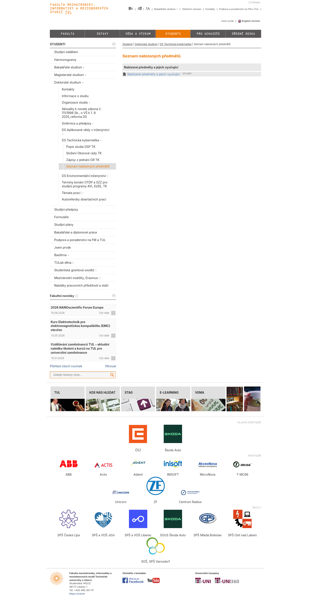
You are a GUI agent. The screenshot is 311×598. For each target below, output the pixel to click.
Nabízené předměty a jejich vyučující (153, 74)
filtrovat (110, 366)
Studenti (173, 34)
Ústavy (102, 34)
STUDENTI (57, 44)
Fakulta (67, 34)
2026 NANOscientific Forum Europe (77, 307)
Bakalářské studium (166, 9)
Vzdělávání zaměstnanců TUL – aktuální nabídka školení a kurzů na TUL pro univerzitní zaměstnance (80, 348)
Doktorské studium (146, 44)
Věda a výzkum (138, 34)
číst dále (104, 312)
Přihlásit (255, 2)
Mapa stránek (77, 593)
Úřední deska (243, 34)
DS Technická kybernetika (175, 44)
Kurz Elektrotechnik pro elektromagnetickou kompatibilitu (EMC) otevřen (80, 326)
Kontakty (210, 9)
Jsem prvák (227, 21)
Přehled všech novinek (66, 366)
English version (249, 21)
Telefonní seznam (192, 9)
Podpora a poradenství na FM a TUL (239, 9)
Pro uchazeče (208, 34)
